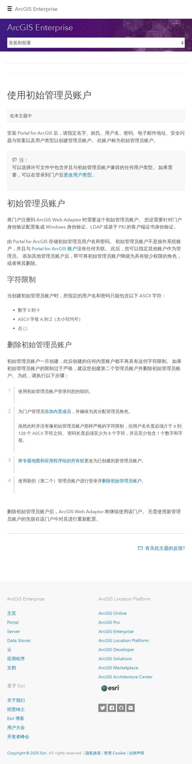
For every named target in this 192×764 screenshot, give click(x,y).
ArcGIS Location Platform (123, 640)
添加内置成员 (58, 411)
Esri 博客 (15, 718)
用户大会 (16, 727)
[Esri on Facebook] (112, 708)
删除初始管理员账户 (122, 480)
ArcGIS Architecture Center (125, 676)
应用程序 (16, 658)
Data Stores (19, 640)
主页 (11, 613)
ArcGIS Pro (109, 622)
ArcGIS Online (112, 613)
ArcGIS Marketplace (118, 667)
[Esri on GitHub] (121, 708)
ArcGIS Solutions (115, 658)
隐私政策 (93, 753)
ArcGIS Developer (116, 649)
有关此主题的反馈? (165, 548)
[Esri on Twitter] (102, 708)
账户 (54, 248)
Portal (13, 622)
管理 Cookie (115, 753)
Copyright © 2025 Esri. (27, 753)
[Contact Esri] (130, 708)
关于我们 (16, 700)
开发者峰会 (18, 736)
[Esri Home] (110, 688)
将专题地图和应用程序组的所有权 (51, 460)
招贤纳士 (16, 709)
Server (13, 631)
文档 (11, 667)
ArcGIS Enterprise (36, 9)
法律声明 (136, 753)
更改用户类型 (78, 175)
